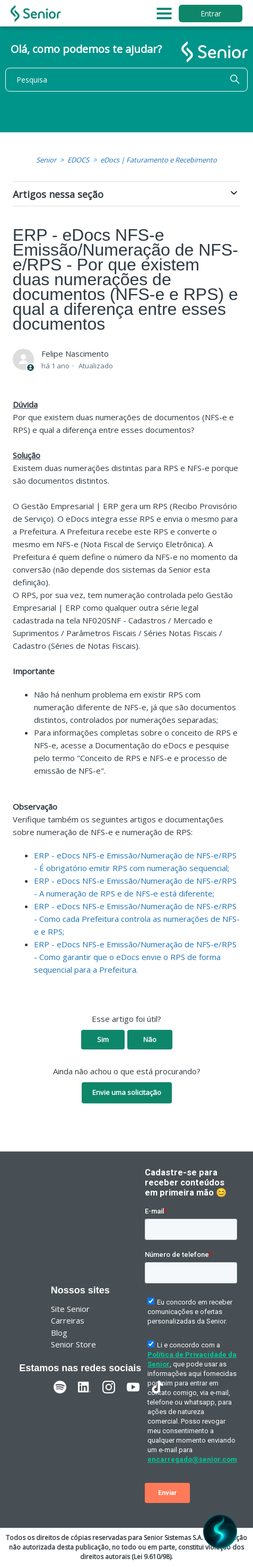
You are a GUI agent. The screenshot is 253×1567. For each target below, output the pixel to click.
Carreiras (67, 1320)
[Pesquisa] (126, 80)
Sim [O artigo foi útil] (103, 1039)
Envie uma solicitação (126, 1092)
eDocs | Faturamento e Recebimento (158, 160)
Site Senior (70, 1308)
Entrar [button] (210, 13)
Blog (59, 1332)
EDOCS (78, 160)
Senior (46, 160)
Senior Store (73, 1344)
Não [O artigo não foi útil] (149, 1039)
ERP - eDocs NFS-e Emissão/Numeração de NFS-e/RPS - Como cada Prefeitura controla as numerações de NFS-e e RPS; (137, 919)
